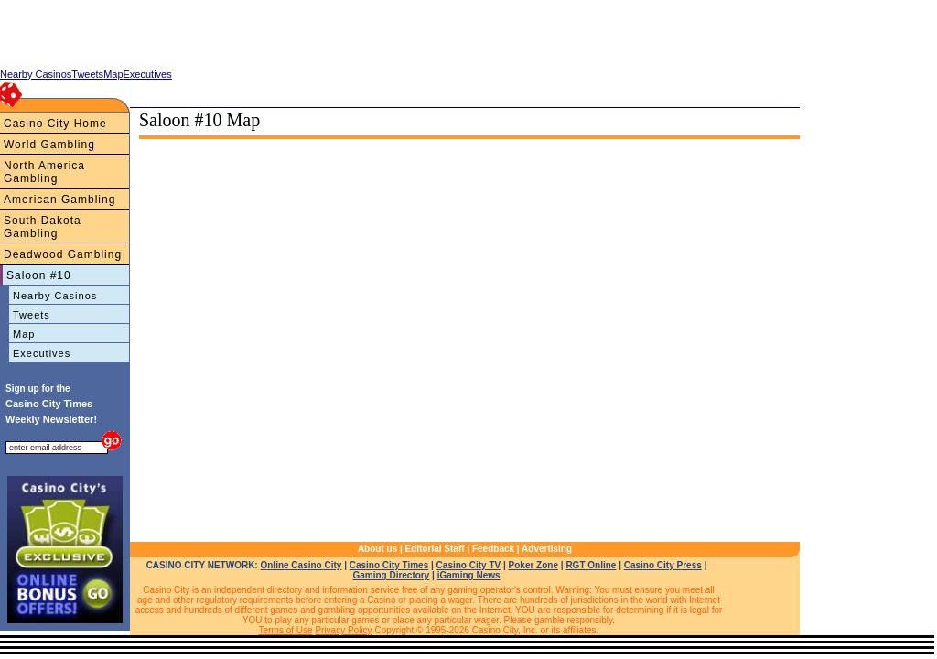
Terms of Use (286, 630)
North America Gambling (44, 172)
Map (24, 334)
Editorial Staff (435, 549)
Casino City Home (55, 123)
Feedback (493, 549)
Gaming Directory (390, 575)
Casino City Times (389, 565)
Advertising (547, 549)
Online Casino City (300, 565)
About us (377, 549)
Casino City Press (663, 565)
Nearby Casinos (55, 295)
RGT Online (590, 565)
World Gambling (49, 144)
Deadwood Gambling (63, 254)
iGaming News (469, 575)
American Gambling (59, 199)
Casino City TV (468, 565)
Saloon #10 (38, 275)
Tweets (31, 314)
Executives (41, 353)
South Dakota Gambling (42, 227)
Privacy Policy (343, 630)
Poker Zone (533, 565)
